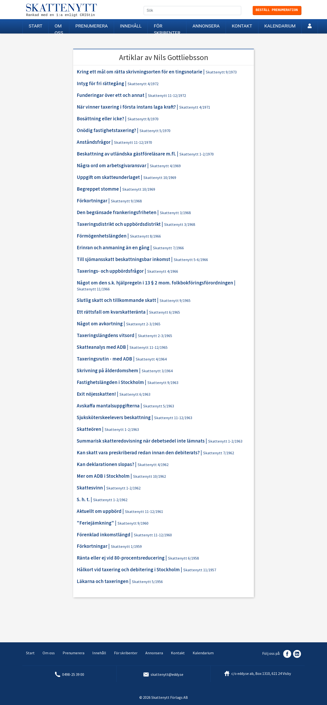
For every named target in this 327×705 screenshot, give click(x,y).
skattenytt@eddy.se (167, 674)
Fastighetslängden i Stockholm (110, 382)
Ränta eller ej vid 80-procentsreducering (120, 558)
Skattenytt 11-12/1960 (153, 535)
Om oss (58, 28)
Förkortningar (92, 201)
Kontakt (242, 26)
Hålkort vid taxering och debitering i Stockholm (128, 569)
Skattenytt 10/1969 (159, 177)
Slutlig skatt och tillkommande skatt (116, 300)
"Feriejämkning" (95, 523)
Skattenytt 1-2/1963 (121, 429)
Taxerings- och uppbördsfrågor (110, 271)
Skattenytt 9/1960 (132, 523)
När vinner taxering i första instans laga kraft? (126, 107)
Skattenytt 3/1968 (175, 212)
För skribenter (167, 28)
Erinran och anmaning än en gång (113, 247)
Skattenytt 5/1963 (158, 406)
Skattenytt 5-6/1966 (191, 259)
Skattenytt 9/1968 (126, 201)
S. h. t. (83, 499)
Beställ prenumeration (277, 10)
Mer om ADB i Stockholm (103, 476)
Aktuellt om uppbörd (99, 511)
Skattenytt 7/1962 (218, 452)
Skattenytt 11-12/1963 (173, 417)
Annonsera (205, 26)
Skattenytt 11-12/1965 (148, 347)
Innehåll (131, 26)
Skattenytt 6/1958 (183, 558)
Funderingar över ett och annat (110, 95)
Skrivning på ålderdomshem (107, 370)
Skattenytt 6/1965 (164, 312)
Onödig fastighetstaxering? (106, 130)
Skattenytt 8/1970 (142, 119)
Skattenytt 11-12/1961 (144, 511)
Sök (241, 10)
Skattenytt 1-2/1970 (196, 154)
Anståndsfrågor (93, 142)
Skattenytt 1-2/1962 (123, 488)
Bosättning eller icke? (100, 119)
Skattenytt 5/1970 (154, 130)
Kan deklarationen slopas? (105, 464)
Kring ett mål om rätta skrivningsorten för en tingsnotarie (139, 72)
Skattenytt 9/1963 (162, 382)
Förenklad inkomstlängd (103, 535)
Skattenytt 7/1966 (168, 247)
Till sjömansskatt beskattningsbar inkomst (123, 259)
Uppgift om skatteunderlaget (108, 177)
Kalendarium (280, 26)
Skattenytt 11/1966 (93, 289)
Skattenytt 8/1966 (145, 236)
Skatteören (89, 429)
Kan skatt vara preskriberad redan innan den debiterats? (138, 453)
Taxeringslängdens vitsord (105, 335)
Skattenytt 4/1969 (165, 165)
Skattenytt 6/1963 (134, 394)
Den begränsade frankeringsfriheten (116, 212)
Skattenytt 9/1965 (175, 300)
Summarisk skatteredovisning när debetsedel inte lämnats (141, 441)
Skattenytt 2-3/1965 (143, 324)
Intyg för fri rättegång (100, 83)
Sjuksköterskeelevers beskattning (114, 417)
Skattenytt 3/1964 (157, 370)
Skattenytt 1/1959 (126, 546)
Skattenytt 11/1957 (199, 569)
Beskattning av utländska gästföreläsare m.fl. (126, 154)
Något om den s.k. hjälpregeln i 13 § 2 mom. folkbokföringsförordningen (155, 283)
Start (35, 26)
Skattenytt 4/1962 (153, 464)
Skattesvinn (90, 488)
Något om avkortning (100, 324)
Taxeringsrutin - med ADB (104, 359)
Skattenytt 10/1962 (149, 476)
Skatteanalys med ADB (101, 347)
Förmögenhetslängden (101, 236)
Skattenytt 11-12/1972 (167, 95)
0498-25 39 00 (73, 674)
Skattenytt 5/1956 (147, 581)
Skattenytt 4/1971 (194, 107)
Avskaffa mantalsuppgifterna (108, 406)
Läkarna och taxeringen (102, 581)
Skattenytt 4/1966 (162, 271)
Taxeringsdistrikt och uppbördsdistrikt (119, 224)
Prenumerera (91, 26)
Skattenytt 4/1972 (142, 83)
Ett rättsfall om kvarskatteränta (111, 312)
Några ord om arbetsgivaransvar (111, 165)
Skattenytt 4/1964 (151, 359)
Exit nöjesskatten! (96, 394)
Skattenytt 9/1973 (221, 72)
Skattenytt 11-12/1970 (133, 142)
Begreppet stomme (98, 189)
